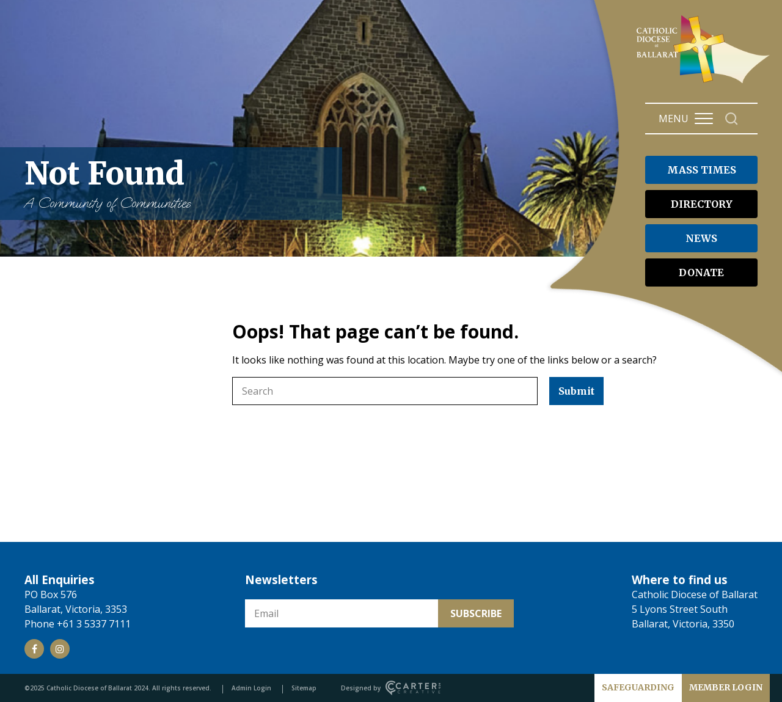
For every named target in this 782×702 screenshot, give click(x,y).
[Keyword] (385, 391)
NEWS (701, 238)
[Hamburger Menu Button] (704, 118)
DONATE (701, 272)
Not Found (177, 184)
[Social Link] (34, 649)
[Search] (731, 118)
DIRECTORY (702, 204)
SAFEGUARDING (638, 687)
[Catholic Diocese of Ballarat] (705, 83)
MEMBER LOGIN (725, 687)
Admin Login (251, 688)
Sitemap (303, 688)
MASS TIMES (701, 170)
